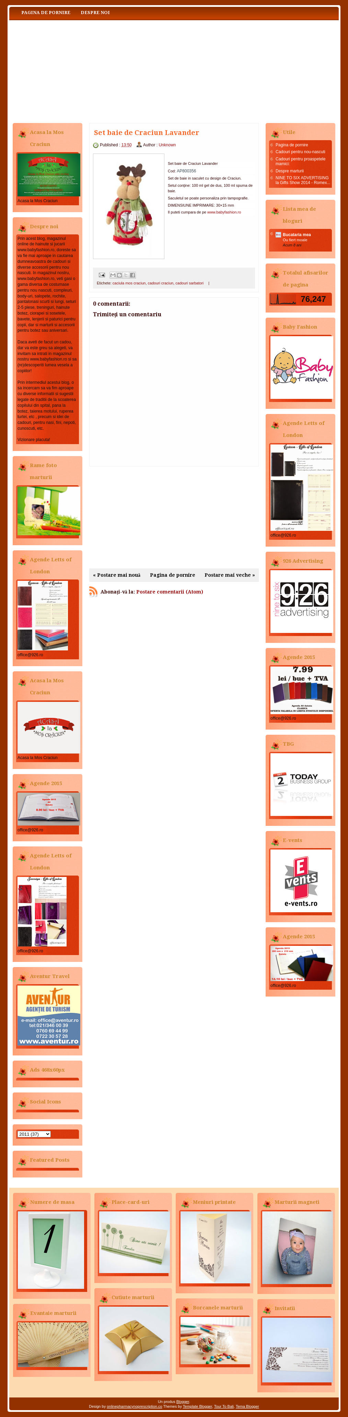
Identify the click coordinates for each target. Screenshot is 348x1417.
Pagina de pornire (45, 12)
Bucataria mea (297, 234)
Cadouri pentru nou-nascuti (300, 151)
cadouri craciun (161, 283)
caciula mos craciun (129, 283)
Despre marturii (290, 171)
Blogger (182, 1402)
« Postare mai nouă (116, 575)
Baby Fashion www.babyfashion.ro (78, 70)
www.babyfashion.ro (223, 212)
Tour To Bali (224, 1406)
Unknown (167, 145)
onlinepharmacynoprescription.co (134, 1406)
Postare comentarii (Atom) (169, 592)
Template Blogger (197, 1406)
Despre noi (95, 12)
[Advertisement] (174, 517)
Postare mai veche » (230, 575)
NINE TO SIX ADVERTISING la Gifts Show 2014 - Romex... (303, 180)
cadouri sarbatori (189, 283)
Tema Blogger (247, 1406)
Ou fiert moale (295, 240)
